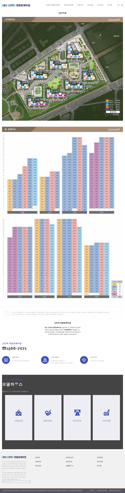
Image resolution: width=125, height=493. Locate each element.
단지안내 (100, 5)
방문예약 (100, 457)
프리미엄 (90, 5)
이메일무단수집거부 (115, 490)
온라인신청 (69, 457)
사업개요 (38, 462)
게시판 (109, 5)
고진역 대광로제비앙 (53, 5)
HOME (37, 457)
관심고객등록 (68, 5)
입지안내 (69, 462)
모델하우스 (69, 466)
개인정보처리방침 (102, 490)
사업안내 (80, 5)
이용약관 (92, 490)
